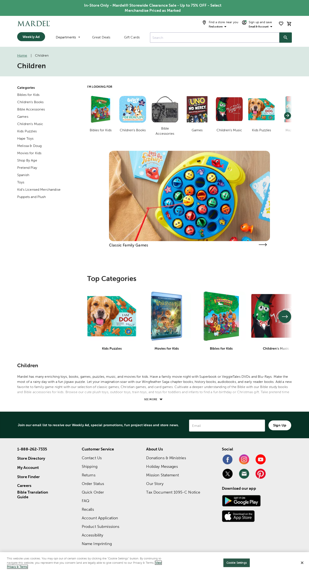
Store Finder (28, 476)
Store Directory (31, 458)
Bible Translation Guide (32, 494)
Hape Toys (25, 138)
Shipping (89, 466)
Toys (20, 182)
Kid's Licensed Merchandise (39, 189)
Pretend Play (27, 167)
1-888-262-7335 (32, 449)
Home (22, 55)
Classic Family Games (128, 245)
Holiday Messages (162, 466)
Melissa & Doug (29, 146)
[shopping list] (281, 24)
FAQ (85, 500)
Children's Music (30, 124)
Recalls (88, 509)
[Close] (302, 563)
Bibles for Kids (28, 95)
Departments (68, 37)
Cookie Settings (236, 562)
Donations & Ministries (166, 458)
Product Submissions (101, 526)
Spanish (23, 175)
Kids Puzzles (27, 131)
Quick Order (93, 492)
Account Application (100, 518)
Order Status (93, 483)
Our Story (154, 483)
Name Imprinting (97, 543)
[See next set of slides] (284, 316)
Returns (88, 475)
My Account (28, 467)
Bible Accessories (31, 109)
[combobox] (214, 37)
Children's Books (30, 102)
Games (22, 116)
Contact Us (92, 458)
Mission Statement (162, 475)
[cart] (289, 24)
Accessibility (92, 535)
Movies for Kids (29, 153)
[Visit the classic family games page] (263, 244)
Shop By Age (27, 160)
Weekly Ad (31, 37)
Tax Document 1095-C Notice (173, 492)
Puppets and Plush (31, 197)
